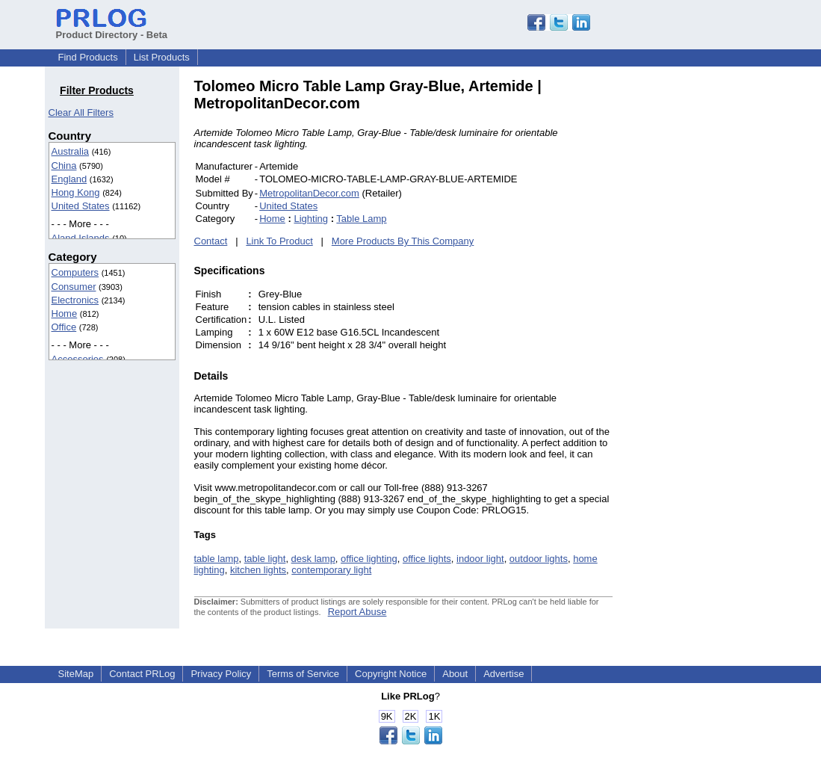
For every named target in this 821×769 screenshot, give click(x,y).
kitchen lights (258, 569)
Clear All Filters (81, 112)
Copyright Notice (391, 673)
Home (65, 313)
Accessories (78, 359)
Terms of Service (303, 673)
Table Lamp (361, 218)
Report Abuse (357, 611)
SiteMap (76, 673)
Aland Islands (81, 238)
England (69, 179)
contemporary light (331, 569)
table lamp (216, 558)
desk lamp (313, 558)
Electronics (75, 300)
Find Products (88, 57)
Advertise (503, 673)
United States (81, 205)
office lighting (369, 558)
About (455, 673)
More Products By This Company (403, 241)
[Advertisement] (713, 302)
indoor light (480, 558)
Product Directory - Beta (112, 29)
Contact (211, 241)
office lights (427, 558)
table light (265, 558)
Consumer (74, 286)
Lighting (311, 218)
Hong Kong (76, 192)
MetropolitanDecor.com (309, 193)
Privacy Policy (220, 673)
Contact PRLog (142, 673)
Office (64, 327)
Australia (71, 151)
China (64, 165)
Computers (75, 272)
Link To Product (279, 241)
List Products (162, 57)
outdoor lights (538, 558)
